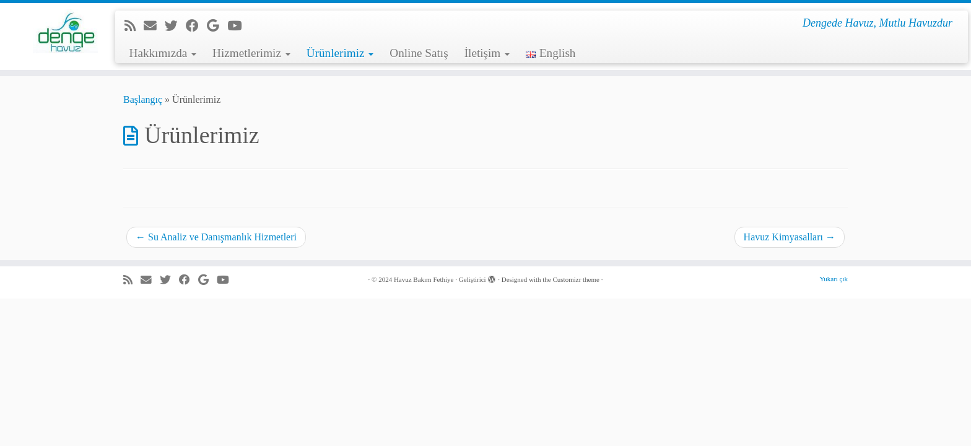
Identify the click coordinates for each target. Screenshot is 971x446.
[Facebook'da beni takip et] (196, 26)
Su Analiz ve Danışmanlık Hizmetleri (216, 237)
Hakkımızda (163, 52)
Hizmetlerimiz (251, 52)
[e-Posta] (154, 26)
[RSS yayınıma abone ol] (134, 26)
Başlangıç (142, 99)
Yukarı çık (833, 278)
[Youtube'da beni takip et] (238, 26)
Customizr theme (575, 279)
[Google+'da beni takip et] (217, 26)
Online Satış (419, 52)
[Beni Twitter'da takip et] (175, 26)
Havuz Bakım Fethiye (424, 279)
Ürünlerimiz (340, 52)
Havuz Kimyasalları (789, 237)
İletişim (487, 52)
